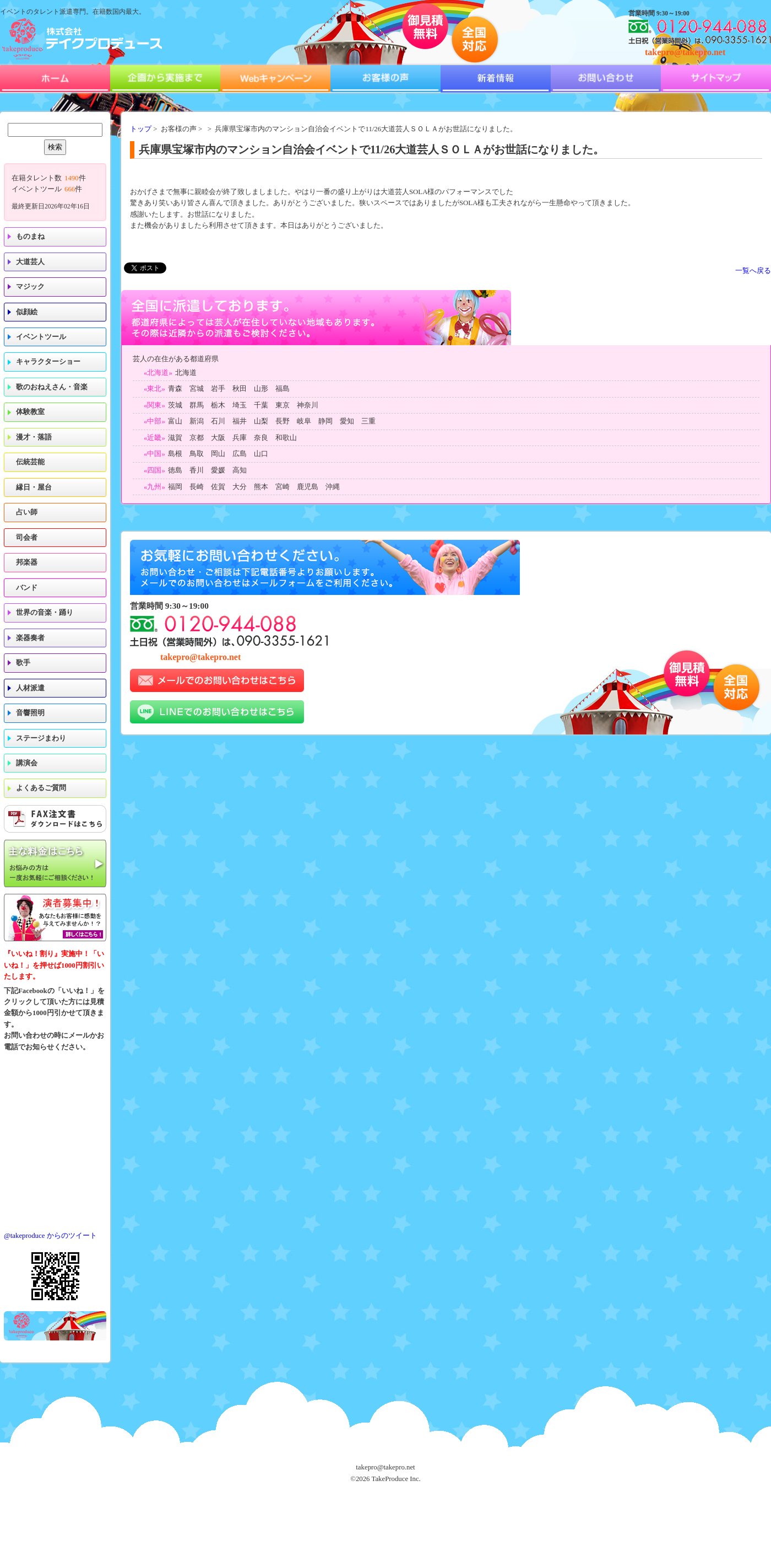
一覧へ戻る (753, 271)
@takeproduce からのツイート (50, 1236)
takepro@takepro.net (685, 52)
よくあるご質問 (41, 788)
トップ (140, 129)
